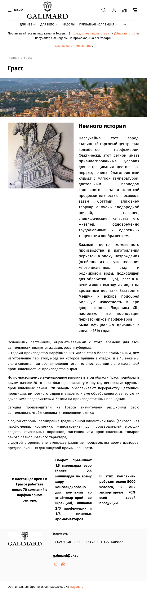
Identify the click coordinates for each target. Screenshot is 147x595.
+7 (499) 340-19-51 (66, 542)
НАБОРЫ (69, 24)
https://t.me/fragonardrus (89, 33)
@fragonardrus (124, 33)
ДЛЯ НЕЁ (28, 24)
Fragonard (77, 586)
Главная (13, 58)
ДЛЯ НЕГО (49, 24)
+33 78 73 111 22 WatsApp (104, 542)
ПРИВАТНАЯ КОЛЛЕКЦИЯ (98, 24)
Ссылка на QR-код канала (73, 45)
